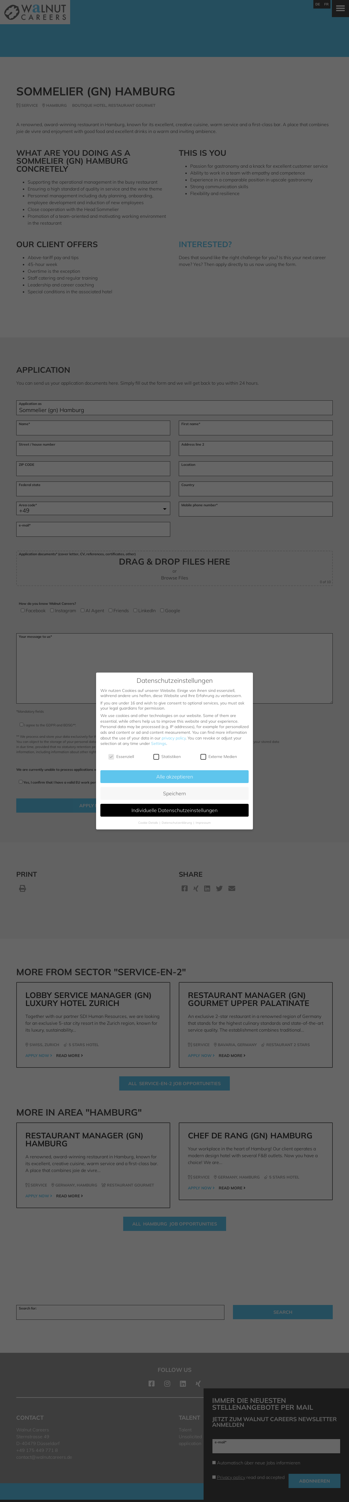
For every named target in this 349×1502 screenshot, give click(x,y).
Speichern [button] (174, 793)
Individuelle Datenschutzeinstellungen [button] (174, 810)
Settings (158, 743)
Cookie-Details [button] (148, 823)
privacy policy (174, 738)
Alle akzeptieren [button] (174, 776)
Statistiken (167, 756)
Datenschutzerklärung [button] (177, 823)
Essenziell (121, 756)
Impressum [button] (203, 823)
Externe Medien (218, 756)
